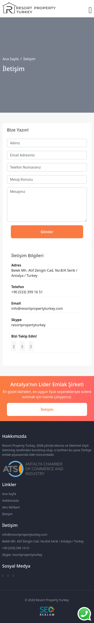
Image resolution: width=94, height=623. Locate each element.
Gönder (47, 231)
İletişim (47, 409)
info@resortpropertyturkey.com (24, 534)
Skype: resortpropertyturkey (22, 555)
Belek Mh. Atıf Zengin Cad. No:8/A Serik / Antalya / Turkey (43, 541)
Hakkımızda (10, 500)
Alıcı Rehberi (11, 507)
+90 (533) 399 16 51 (16, 548)
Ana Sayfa (11, 59)
